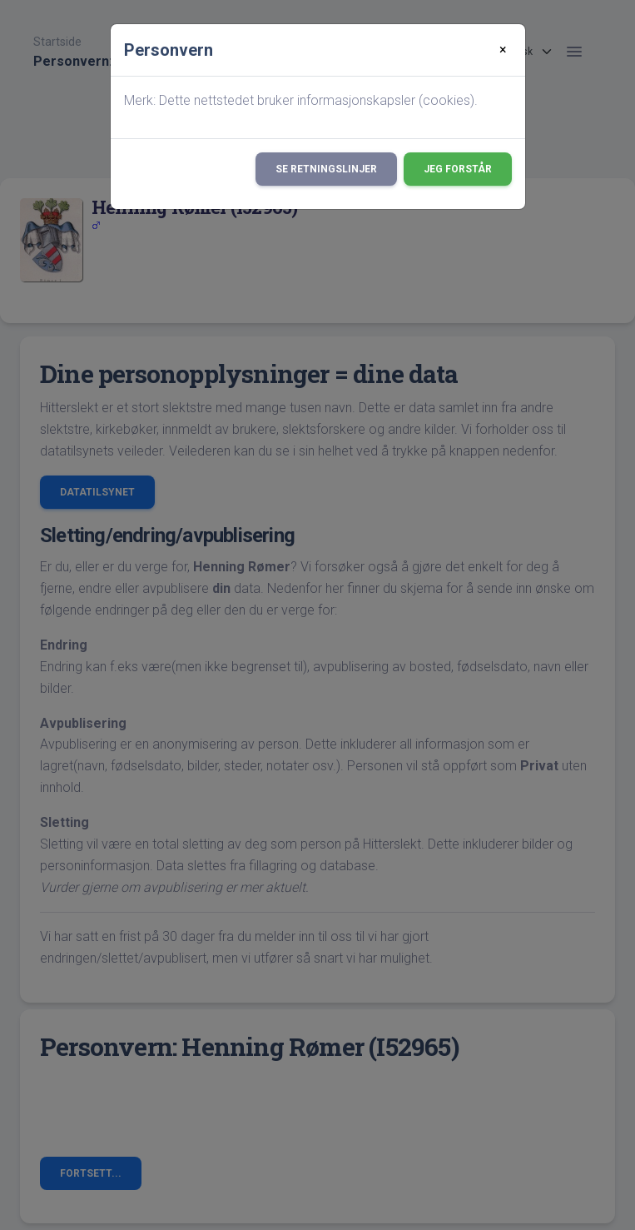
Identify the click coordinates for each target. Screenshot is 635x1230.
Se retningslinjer (326, 169)
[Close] (503, 50)
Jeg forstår (458, 169)
